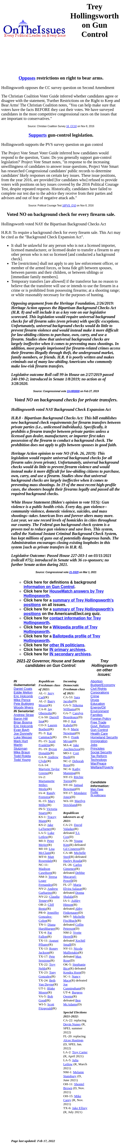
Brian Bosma (23, 722)
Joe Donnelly (23, 733)
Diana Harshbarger (47, 926)
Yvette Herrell (72, 934)
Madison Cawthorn (45, 871)
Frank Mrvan (71, 739)
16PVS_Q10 (69, 205)
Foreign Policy (100, 718)
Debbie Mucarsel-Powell (74, 876)
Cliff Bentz (46, 906)
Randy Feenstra (47, 795)
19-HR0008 (73, 391)
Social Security (101, 752)
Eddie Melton (23, 692)
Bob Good (46, 998)
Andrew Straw (24, 715)
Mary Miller (47, 803)
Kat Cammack (45, 735)
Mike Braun (22, 752)
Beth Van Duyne (47, 982)
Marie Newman (71, 731)
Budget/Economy (102, 685)
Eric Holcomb (23, 696)
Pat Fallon (45, 934)
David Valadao (72, 827)
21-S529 (74, 572)
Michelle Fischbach (74, 918)
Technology (98, 760)
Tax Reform (98, 756)
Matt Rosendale (46, 859)
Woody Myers (23, 707)
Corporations (99, 692)
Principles (97, 748)
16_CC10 (71, 126)
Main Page (96, 789)
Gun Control (99, 730)
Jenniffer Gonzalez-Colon (49, 916)
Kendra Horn (72, 972)
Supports (38, 135)
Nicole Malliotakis (72, 950)
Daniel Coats (23, 689)
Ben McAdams (72, 1002)
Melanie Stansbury (73, 1074)
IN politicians (98, 795)
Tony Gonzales (47, 974)
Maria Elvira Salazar (72, 886)
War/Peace (98, 763)
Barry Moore (47, 703)
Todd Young (22, 760)
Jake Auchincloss (71, 747)
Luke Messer (23, 737)
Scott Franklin (47, 743)
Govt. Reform (100, 726)
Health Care (99, 733)
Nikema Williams (73, 707)
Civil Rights (98, 689)
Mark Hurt (21, 741)
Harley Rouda (72, 861)
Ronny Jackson (48, 950)
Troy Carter (79, 1052)
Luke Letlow (46, 835)
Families (96, 715)
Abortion (96, 681)
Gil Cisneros (71, 849)
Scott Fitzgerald (46, 1006)
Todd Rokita (22, 756)
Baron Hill (21, 718)
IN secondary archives (70, 654)
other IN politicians (66, 645)
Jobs (93, 745)
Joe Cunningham (71, 986)
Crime (94, 696)
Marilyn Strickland (74, 803)
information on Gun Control (49, 587)
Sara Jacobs (71, 699)
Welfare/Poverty (101, 767)
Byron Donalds (48, 751)
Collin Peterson (73, 926)
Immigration (98, 741)
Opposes (27, 78)
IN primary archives (67, 649)
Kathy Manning (71, 771)
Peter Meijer (46, 843)
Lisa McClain (46, 851)
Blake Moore (47, 990)
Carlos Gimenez (72, 867)
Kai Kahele (69, 723)
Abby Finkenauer (72, 910)
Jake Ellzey (79, 1108)
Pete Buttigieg (24, 704)
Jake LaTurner (46, 827)
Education (97, 704)
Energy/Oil (98, 707)
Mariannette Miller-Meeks (46, 785)
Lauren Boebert (48, 727)
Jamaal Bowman (73, 787)
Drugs (94, 700)
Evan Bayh (21, 730)
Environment (99, 711)
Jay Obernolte (45, 711)
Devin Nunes (72, 1024)
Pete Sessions (47, 958)
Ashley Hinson (71, 902)
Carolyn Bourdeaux (73, 715)
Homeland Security (104, 737)
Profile (94, 792)
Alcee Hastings (73, 1040)
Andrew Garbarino (48, 890)
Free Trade (98, 722)
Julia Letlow (70, 1062)
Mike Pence (22, 700)
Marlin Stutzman (20, 746)
